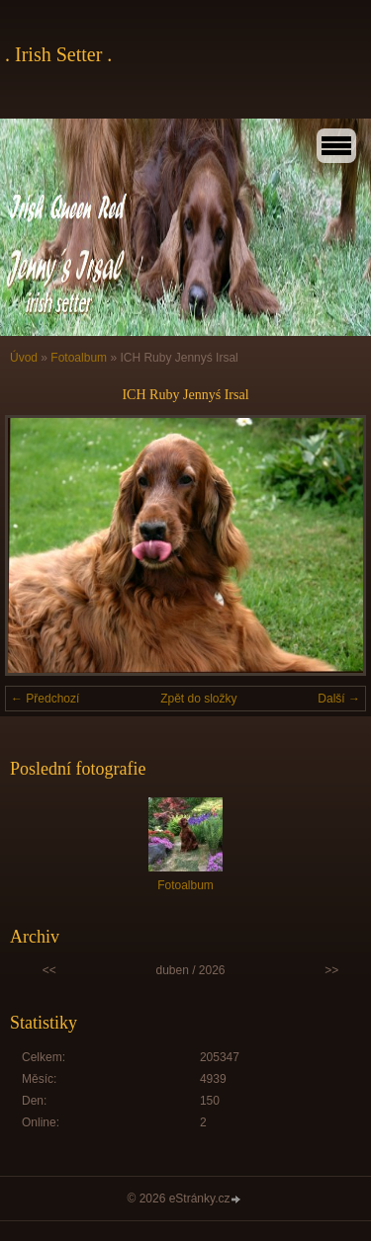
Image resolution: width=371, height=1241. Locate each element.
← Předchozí (45, 698)
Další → (339, 698)
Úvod (24, 358)
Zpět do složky (198, 698)
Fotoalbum (78, 358)
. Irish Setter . (58, 54)
